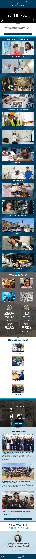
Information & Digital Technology (18, 215)
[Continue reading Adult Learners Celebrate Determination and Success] (6, 514)
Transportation (18, 268)
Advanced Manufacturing (18, 56)
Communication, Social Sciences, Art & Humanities (18, 109)
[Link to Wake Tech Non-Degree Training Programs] (26, 327)
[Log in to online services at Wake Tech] (33, 2)
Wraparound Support (8, 301)
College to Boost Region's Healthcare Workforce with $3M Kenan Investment (17, 453)
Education (18, 144)
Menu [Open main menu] (27, 1)
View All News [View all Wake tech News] (18, 519)
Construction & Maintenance (18, 127)
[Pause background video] (2, 20)
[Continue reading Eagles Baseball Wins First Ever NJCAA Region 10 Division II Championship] (6, 488)
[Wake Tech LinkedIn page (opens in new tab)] (18, 528)
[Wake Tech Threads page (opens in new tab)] (24, 528)
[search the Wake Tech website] (30, 2)
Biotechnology (18, 74)
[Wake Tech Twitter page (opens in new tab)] (15, 528)
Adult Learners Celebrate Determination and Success (17, 510)
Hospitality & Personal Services (18, 197)
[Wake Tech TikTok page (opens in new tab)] (27, 528)
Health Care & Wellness (18, 180)
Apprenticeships (8, 288)
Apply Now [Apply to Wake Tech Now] (18, 34)
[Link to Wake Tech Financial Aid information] (9, 327)
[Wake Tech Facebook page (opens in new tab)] (12, 528)
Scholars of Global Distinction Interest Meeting (21, 416)
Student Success (26, 288)
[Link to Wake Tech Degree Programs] (9, 312)
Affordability (26, 301)
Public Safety (18, 233)
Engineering (18, 162)
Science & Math (18, 251)
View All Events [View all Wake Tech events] (18, 423)
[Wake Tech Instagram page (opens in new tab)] (9, 528)
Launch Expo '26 (20, 406)
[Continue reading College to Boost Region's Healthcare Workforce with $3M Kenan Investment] (6, 459)
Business (18, 91)
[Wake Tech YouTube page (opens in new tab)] (21, 528)
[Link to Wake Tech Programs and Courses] (26, 312)
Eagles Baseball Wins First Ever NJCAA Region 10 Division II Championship (16, 481)
